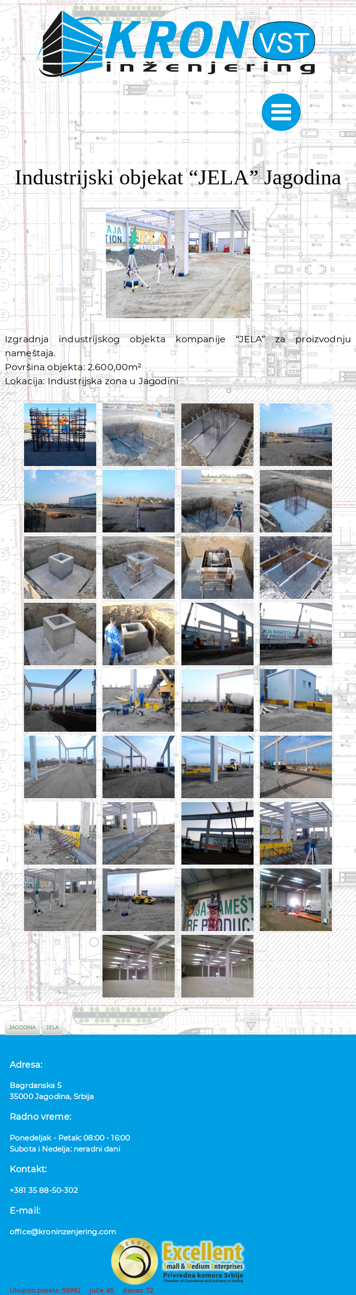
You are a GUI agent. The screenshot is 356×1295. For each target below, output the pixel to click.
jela (52, 1027)
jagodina (22, 1027)
